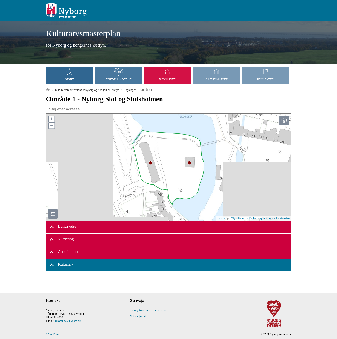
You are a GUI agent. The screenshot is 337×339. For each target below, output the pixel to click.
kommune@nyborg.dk (68, 320)
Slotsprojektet (138, 316)
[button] (51, 119)
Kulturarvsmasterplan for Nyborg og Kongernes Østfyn (87, 89)
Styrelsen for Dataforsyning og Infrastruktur (260, 218)
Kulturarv (61, 265)
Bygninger (130, 89)
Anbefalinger (63, 252)
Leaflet (222, 218)
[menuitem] (70, 70)
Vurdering (61, 240)
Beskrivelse (62, 227)
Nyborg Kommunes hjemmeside (149, 310)
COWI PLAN (53, 334)
